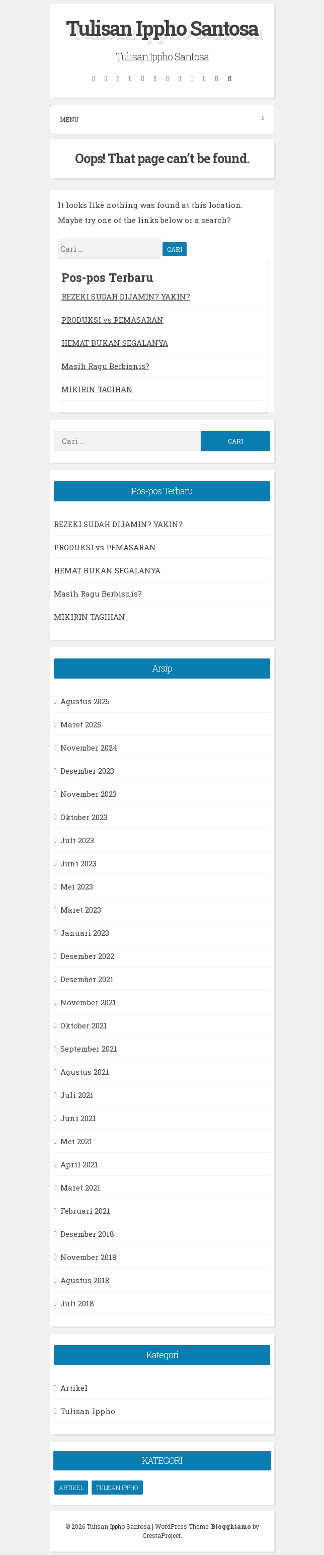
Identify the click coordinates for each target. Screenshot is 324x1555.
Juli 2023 (77, 840)
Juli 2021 (77, 1095)
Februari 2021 (85, 1211)
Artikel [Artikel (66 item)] (71, 1488)
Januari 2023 (84, 933)
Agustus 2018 (85, 1280)
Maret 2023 (80, 910)
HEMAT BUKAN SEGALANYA (114, 343)
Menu (162, 119)
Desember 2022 (87, 956)
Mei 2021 (76, 1141)
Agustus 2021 (84, 1072)
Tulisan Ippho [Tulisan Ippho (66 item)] (117, 1488)
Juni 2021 (78, 1118)
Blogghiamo (231, 1526)
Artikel (74, 1388)
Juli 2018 (77, 1303)
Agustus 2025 (85, 701)
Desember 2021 (87, 979)
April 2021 (79, 1164)
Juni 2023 (78, 863)
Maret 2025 (80, 724)
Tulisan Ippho (87, 1411)
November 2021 (88, 1002)
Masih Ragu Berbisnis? (105, 366)
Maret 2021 (80, 1187)
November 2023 (88, 794)
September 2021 (88, 1049)
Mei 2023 (76, 886)
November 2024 (89, 748)
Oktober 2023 (84, 817)
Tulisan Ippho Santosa (162, 28)
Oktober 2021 (83, 1025)
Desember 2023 (87, 771)
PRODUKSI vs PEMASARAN (112, 320)
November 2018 (88, 1257)
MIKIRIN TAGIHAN (97, 389)
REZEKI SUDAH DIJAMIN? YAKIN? (125, 296)
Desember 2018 (87, 1234)
